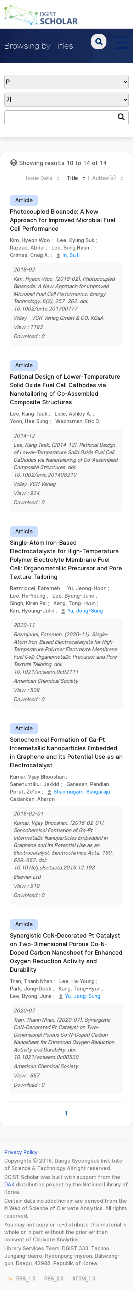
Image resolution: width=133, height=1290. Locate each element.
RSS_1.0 (25, 1278)
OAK (9, 1185)
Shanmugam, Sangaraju (82, 792)
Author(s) (104, 178)
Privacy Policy (21, 1152)
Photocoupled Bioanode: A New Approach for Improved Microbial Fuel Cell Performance (62, 220)
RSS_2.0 (53, 1278)
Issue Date (39, 178)
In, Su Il (70, 255)
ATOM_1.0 (83, 1278)
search (98, 41)
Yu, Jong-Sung (85, 611)
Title (72, 178)
